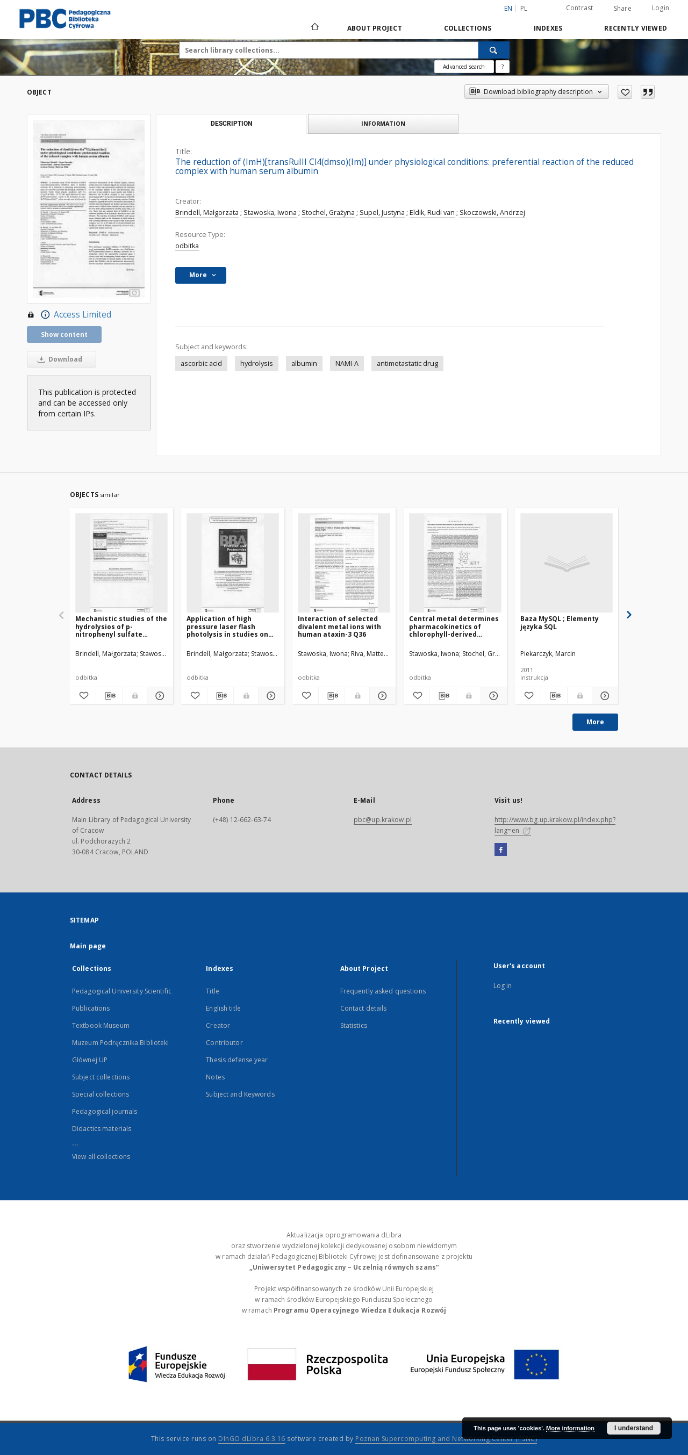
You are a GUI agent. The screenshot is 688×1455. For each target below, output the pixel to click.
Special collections (100, 1094)
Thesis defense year (237, 1059)
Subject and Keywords (240, 1094)
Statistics (353, 1025)
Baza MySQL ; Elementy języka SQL (559, 622)
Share (623, 8)
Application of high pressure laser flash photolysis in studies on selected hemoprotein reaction (227, 626)
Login (660, 7)
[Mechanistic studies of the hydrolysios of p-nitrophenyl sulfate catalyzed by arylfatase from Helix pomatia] (121, 563)
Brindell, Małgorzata (207, 212)
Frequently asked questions (383, 991)
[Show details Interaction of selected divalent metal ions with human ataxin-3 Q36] (381, 696)
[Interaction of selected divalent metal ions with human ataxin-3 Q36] (344, 563)
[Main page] (314, 28)
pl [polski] (524, 8)
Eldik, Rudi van (432, 212)
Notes (215, 1077)
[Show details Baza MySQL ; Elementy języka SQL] (604, 696)
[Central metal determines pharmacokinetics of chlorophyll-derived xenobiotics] (455, 563)
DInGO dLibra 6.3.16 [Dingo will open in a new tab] (251, 1438)
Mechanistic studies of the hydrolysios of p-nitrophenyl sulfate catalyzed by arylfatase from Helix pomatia (121, 626)
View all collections (101, 1156)
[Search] (494, 50)
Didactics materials (101, 1128)
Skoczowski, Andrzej (492, 212)
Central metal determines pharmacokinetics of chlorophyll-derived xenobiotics (454, 626)
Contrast (579, 7)
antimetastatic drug (407, 363)
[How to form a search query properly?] (503, 66)
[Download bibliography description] (109, 696)
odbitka (187, 245)
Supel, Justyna (382, 212)
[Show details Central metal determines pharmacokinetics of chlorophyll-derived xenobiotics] (492, 696)
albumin (304, 363)
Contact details (363, 1008)
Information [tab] (383, 123)
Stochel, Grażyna (328, 212)
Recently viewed (635, 28)
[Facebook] (500, 850)
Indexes (548, 28)
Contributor (224, 1042)
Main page (88, 945)
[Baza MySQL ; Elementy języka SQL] (566, 563)
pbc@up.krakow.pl (383, 819)
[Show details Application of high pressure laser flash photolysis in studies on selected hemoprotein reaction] (270, 696)
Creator (218, 1025)
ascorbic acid (201, 363)
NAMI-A (347, 363)
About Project (374, 28)
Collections (468, 28)
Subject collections (101, 1077)
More (595, 721)
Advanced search (464, 66)
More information (570, 1428)
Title (212, 991)
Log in (502, 985)
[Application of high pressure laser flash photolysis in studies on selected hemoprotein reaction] (232, 563)
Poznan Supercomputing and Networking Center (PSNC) (446, 1438)
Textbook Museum (101, 1025)
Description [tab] (231, 123)
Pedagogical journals (104, 1111)
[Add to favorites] (625, 92)
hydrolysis (256, 363)
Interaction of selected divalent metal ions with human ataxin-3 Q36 (339, 626)
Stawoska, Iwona (270, 212)
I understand (633, 1428)
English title (223, 1008)
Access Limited (69, 315)
